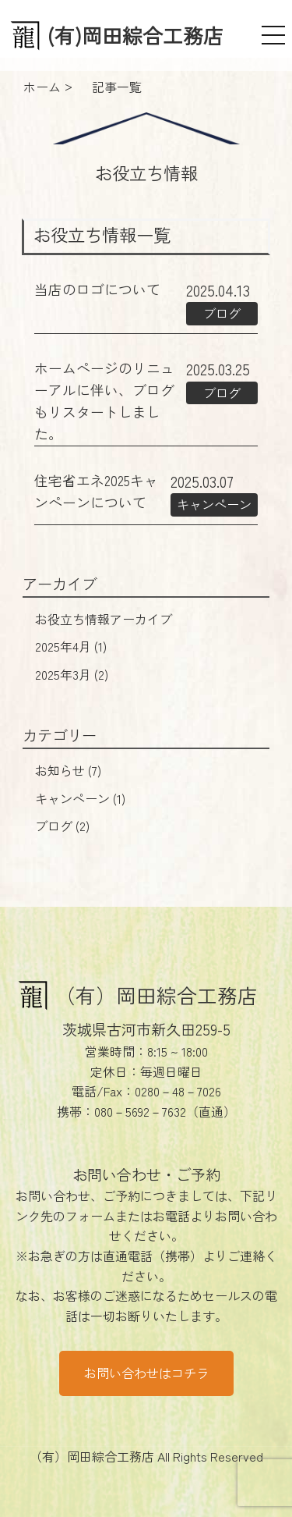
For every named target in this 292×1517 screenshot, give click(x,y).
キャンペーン (214, 504)
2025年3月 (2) (71, 674)
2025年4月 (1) (71, 646)
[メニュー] (273, 35)
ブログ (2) (62, 825)
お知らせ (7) (68, 770)
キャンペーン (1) (80, 798)
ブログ (222, 313)
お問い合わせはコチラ (146, 1372)
